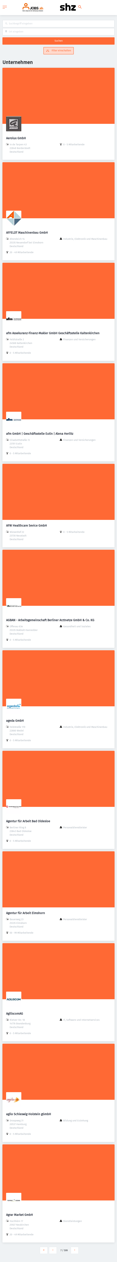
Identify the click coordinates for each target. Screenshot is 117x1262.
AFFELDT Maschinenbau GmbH (27, 232)
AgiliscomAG (14, 1013)
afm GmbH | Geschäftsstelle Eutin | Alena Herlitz (39, 433)
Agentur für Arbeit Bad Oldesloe (28, 821)
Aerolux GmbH (16, 138)
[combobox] (58, 23)
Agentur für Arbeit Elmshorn (25, 913)
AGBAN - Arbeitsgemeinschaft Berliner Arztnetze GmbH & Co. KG (50, 620)
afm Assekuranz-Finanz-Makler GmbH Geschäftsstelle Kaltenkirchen (52, 333)
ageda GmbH (15, 720)
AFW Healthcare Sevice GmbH (26, 525)
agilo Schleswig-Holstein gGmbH (28, 1114)
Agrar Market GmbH (19, 1215)
